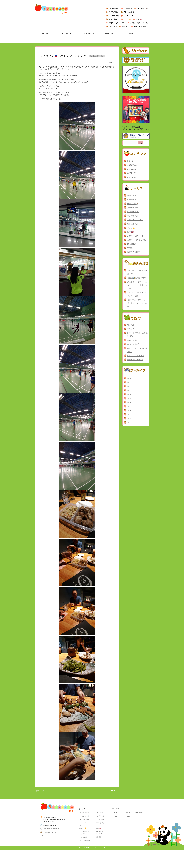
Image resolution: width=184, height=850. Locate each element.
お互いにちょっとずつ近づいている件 (137, 294)
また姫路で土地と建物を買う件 (137, 272)
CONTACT (131, 177)
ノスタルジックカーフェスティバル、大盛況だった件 (137, 285)
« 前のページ (39, 791)
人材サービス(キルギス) (139, 23)
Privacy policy (46, 836)
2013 (129, 423)
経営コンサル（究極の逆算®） (137, 350)
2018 (129, 402)
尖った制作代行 (133, 344)
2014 (129, 418)
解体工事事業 (114, 19)
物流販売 (130, 329)
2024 (129, 378)
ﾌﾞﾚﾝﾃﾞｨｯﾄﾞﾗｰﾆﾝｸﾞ (130, 16)
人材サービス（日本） (117, 23)
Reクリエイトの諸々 (135, 356)
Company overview (50, 832)
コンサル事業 (114, 16)
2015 (129, 414)
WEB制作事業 (129, 12)
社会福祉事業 (114, 8)
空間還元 (125, 26)
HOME (130, 161)
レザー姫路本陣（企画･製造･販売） (137, 334)
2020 (129, 394)
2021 (129, 390)
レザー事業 (128, 8)
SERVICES (131, 169)
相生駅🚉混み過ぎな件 (136, 278)
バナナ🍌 (127, 19)
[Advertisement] (135, 464)
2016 (129, 410)
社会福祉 (130, 325)
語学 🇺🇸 (139, 19)
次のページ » (114, 791)
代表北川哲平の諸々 (97, 56)
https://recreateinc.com (51, 829)
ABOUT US (132, 165)
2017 (129, 406)
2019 (129, 398)
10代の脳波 (113, 26)
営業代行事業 (114, 12)
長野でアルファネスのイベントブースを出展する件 (137, 303)
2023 (129, 382)
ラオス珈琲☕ (142, 8)
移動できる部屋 (140, 26)
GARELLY (131, 173)
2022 (129, 386)
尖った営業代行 (133, 340)
